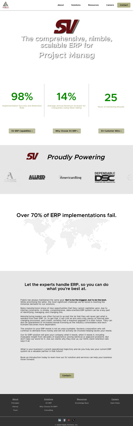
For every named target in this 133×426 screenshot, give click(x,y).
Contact (124, 5)
